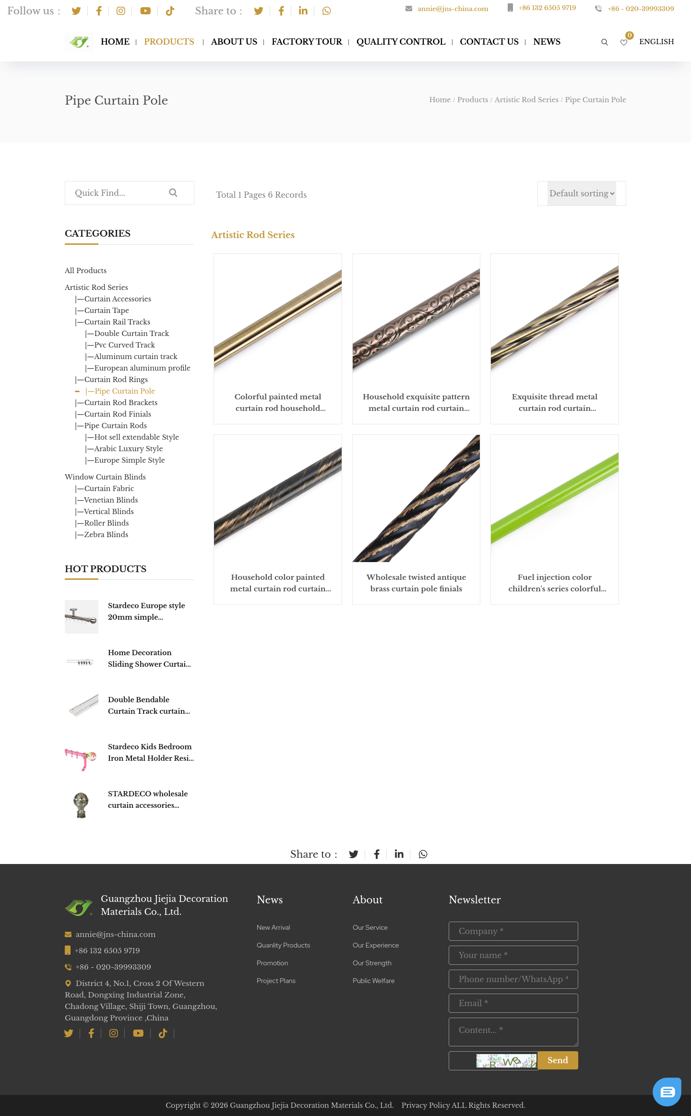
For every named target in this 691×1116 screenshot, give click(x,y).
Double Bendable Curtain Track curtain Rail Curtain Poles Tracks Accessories (146, 706)
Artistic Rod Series (527, 100)
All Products (86, 270)
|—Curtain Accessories (113, 299)
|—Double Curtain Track (127, 333)
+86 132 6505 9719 (547, 8)
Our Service (370, 927)
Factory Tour (307, 42)
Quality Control (401, 42)
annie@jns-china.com (453, 9)
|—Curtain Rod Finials (113, 414)
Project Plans (276, 980)
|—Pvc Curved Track (120, 345)
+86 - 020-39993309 (641, 9)
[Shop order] (582, 193)
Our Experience (376, 945)
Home (115, 42)
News (270, 900)
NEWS (546, 42)
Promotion (272, 963)
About (368, 900)
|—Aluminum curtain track (131, 356)
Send (558, 1060)
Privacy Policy (426, 1105)
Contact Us (489, 42)
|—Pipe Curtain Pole (120, 391)
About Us (234, 42)
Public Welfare (374, 980)
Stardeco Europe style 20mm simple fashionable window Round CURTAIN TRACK (146, 612)
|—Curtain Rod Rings (111, 379)
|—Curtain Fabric (104, 488)
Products (169, 42)
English (656, 41)
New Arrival (273, 927)
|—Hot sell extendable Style (132, 437)
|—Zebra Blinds (101, 534)
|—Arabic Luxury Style (124, 448)
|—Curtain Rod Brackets (116, 402)
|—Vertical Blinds (104, 511)
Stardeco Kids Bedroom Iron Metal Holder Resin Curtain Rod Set (151, 753)
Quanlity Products (283, 945)
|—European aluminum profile (138, 368)
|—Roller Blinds (102, 523)
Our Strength (372, 963)
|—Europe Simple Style (125, 460)
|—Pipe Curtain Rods (111, 425)
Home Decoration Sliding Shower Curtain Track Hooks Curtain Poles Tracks (149, 659)
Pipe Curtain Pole (595, 100)
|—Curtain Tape (102, 310)
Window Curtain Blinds (105, 477)
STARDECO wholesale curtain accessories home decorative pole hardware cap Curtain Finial (148, 800)
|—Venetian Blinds (106, 500)
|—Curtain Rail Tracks (112, 322)
